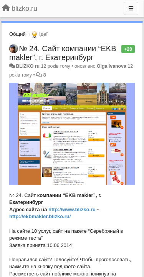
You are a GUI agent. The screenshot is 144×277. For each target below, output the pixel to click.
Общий (17, 34)
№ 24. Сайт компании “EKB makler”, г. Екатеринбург (62, 53)
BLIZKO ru (28, 66)
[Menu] (131, 8)
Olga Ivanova (111, 66)
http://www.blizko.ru (72, 209)
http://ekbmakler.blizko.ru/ (40, 216)
